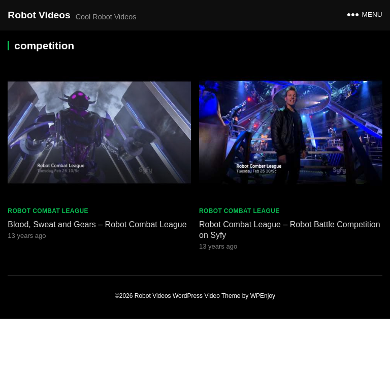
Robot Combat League (48, 211)
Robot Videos (39, 15)
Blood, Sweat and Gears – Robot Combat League (97, 224)
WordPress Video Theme (206, 295)
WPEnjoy (262, 295)
